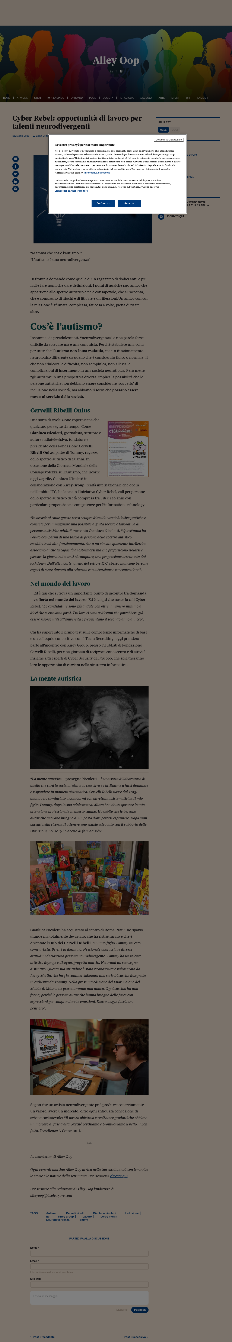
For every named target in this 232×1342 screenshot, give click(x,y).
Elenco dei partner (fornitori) (71, 190)
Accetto (129, 203)
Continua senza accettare (169, 139)
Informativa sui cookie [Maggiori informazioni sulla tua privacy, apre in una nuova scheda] (97, 172)
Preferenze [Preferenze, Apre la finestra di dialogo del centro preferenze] (103, 203)
